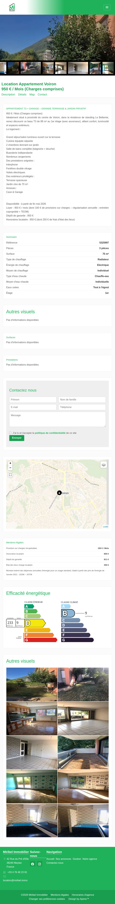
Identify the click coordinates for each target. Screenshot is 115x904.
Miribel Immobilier (16, 852)
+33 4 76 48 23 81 (17, 872)
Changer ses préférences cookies (47, 899)
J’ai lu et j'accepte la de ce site (45, 433)
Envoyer (16, 438)
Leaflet (105, 527)
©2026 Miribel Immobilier (34, 895)
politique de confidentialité (50, 433)
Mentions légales (60, 895)
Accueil (12, 7)
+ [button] (10, 463)
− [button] (10, 468)
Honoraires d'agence (83, 895)
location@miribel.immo (15, 880)
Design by (78, 899)
